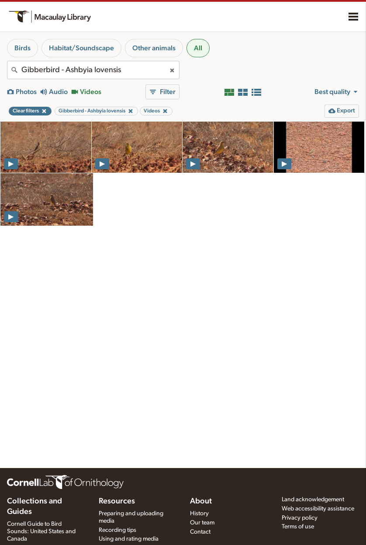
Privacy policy (300, 518)
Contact (200, 532)
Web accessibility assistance (318, 509)
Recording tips (117, 530)
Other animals (154, 48)
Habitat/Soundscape (81, 48)
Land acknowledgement (313, 499)
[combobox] (93, 70)
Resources (117, 501)
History (199, 513)
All (198, 48)
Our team (202, 523)
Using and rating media (129, 539)
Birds (22, 48)
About (201, 501)
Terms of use (298, 527)
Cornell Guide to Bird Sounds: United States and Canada (41, 531)
